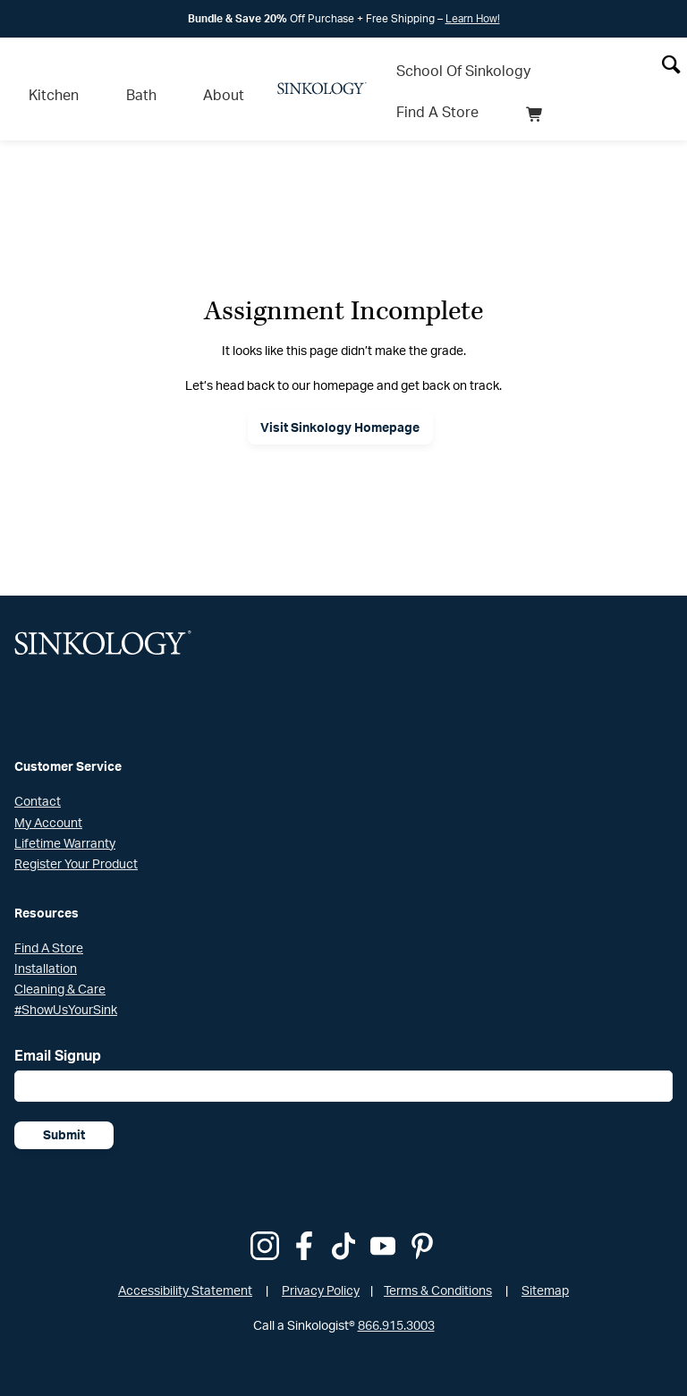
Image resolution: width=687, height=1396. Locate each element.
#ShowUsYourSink (65, 984)
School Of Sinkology (451, 59)
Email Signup (57, 1030)
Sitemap (545, 1265)
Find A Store (580, 59)
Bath (103, 77)
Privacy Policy (321, 1265)
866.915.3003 (396, 1300)
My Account (48, 797)
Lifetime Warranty (64, 818)
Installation (45, 943)
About (160, 77)
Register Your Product (76, 838)
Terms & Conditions (438, 1265)
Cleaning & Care (60, 963)
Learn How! (472, 18)
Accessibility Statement (185, 1265)
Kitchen (41, 77)
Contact (37, 776)
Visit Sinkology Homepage (340, 402)
